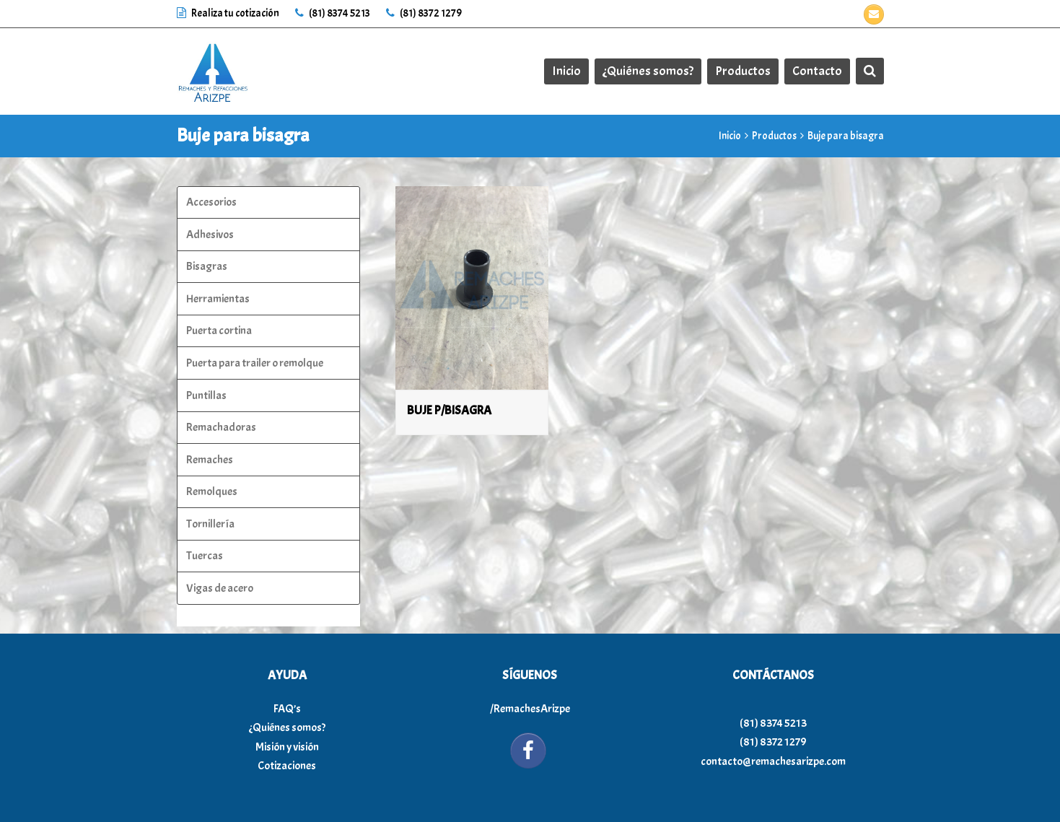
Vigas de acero (219, 588)
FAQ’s (287, 708)
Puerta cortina (219, 330)
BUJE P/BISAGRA (449, 410)
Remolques (211, 491)
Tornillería (210, 524)
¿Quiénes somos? (287, 727)
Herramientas (218, 299)
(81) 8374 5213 (332, 13)
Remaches (209, 459)
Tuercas (204, 555)
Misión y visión (287, 747)
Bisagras (206, 266)
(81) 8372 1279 (424, 13)
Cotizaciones (287, 765)
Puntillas (206, 395)
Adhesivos (210, 234)
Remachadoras (221, 427)
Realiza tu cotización (229, 13)
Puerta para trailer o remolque (254, 363)
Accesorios (211, 202)
